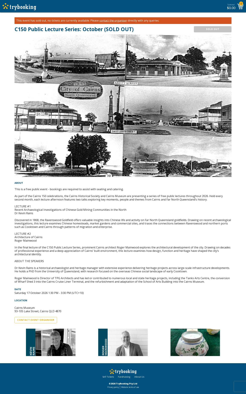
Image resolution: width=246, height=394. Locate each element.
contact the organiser (113, 20)
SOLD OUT (212, 29)
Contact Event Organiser (35, 319)
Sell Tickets (108, 376)
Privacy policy (113, 387)
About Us (139, 376)
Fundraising (124, 376)
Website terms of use (130, 387)
